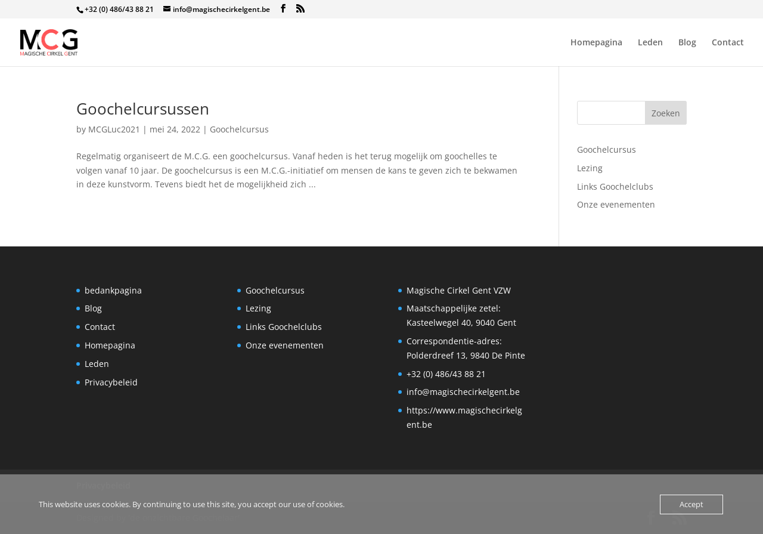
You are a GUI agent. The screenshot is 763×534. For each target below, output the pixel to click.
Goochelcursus (239, 129)
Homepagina (596, 43)
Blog (687, 43)
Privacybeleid (111, 382)
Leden (650, 43)
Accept (691, 504)
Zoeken (666, 113)
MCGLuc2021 (114, 129)
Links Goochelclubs (615, 186)
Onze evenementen (616, 204)
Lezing (590, 168)
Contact (728, 43)
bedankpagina (113, 290)
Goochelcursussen (142, 108)
